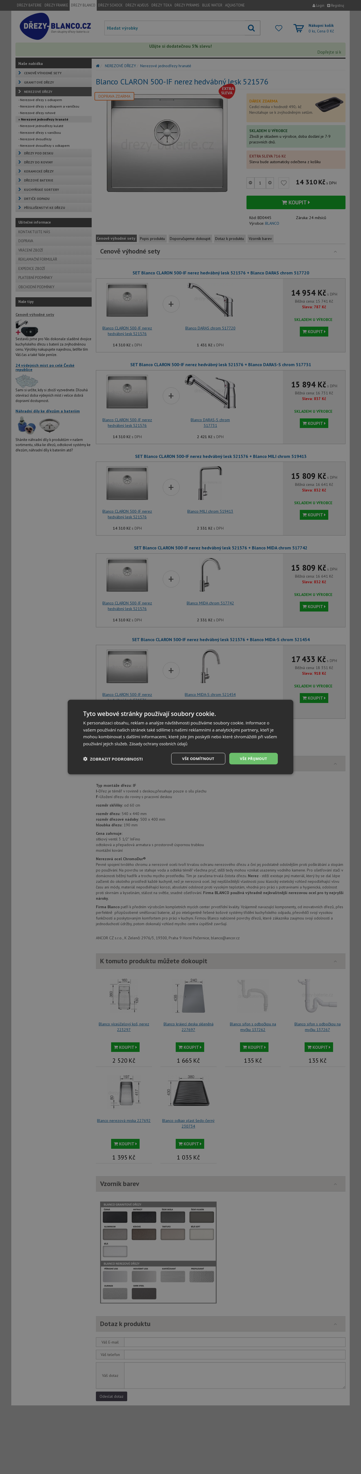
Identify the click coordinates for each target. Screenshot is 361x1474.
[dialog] (180, 737)
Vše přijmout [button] (252, 758)
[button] (113, 758)
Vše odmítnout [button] (195, 758)
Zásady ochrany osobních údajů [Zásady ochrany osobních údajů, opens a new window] (160, 743)
